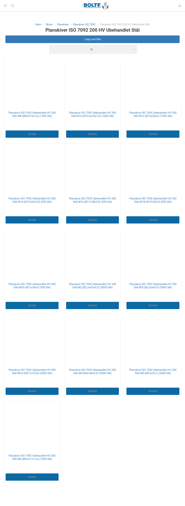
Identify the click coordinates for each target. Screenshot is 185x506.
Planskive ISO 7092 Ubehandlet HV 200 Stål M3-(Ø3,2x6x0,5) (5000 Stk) (153, 285)
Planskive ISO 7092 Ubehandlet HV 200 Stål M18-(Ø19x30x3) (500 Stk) (153, 200)
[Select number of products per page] (93, 49)
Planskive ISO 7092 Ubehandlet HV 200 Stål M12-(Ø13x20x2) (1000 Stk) (153, 114)
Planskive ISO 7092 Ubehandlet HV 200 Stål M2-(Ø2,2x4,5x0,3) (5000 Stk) (92, 285)
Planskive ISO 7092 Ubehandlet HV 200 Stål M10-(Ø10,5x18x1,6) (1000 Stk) (92, 114)
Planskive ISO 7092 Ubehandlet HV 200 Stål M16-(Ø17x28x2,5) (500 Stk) (92, 200)
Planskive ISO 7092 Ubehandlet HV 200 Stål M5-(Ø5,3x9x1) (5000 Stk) (153, 371)
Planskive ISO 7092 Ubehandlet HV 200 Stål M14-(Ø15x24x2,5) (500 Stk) (32, 200)
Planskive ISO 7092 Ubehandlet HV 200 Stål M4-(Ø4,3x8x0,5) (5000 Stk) (92, 371)
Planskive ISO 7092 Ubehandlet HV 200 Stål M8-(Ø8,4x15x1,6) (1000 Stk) (32, 114)
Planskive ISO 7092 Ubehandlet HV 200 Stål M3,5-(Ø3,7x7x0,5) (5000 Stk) (32, 371)
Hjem (38, 24)
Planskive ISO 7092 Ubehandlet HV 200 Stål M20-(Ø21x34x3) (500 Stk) (32, 285)
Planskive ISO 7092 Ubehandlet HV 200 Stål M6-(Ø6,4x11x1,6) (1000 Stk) (32, 457)
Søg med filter (92, 39)
